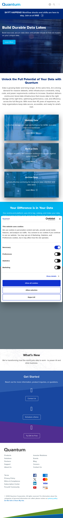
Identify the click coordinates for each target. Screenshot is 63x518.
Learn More (9, 42)
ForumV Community (11, 487)
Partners (7, 461)
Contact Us (32, 398)
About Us (8, 467)
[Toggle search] (54, 4)
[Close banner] (60, 219)
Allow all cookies (31, 283)
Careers (36, 464)
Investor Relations (40, 455)
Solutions (8, 458)
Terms (6, 475)
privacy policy (52, 498)
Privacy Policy (9, 478)
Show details (51, 276)
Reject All (31, 297)
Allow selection (31, 290)
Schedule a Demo (31, 417)
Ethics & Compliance (12, 481)
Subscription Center (12, 484)
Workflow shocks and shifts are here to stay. (32, 14)
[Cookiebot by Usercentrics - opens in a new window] (45, 219)
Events (35, 458)
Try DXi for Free (32, 435)
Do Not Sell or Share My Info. (14, 500)
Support (7, 464)
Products (7, 455)
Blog (35, 461)
